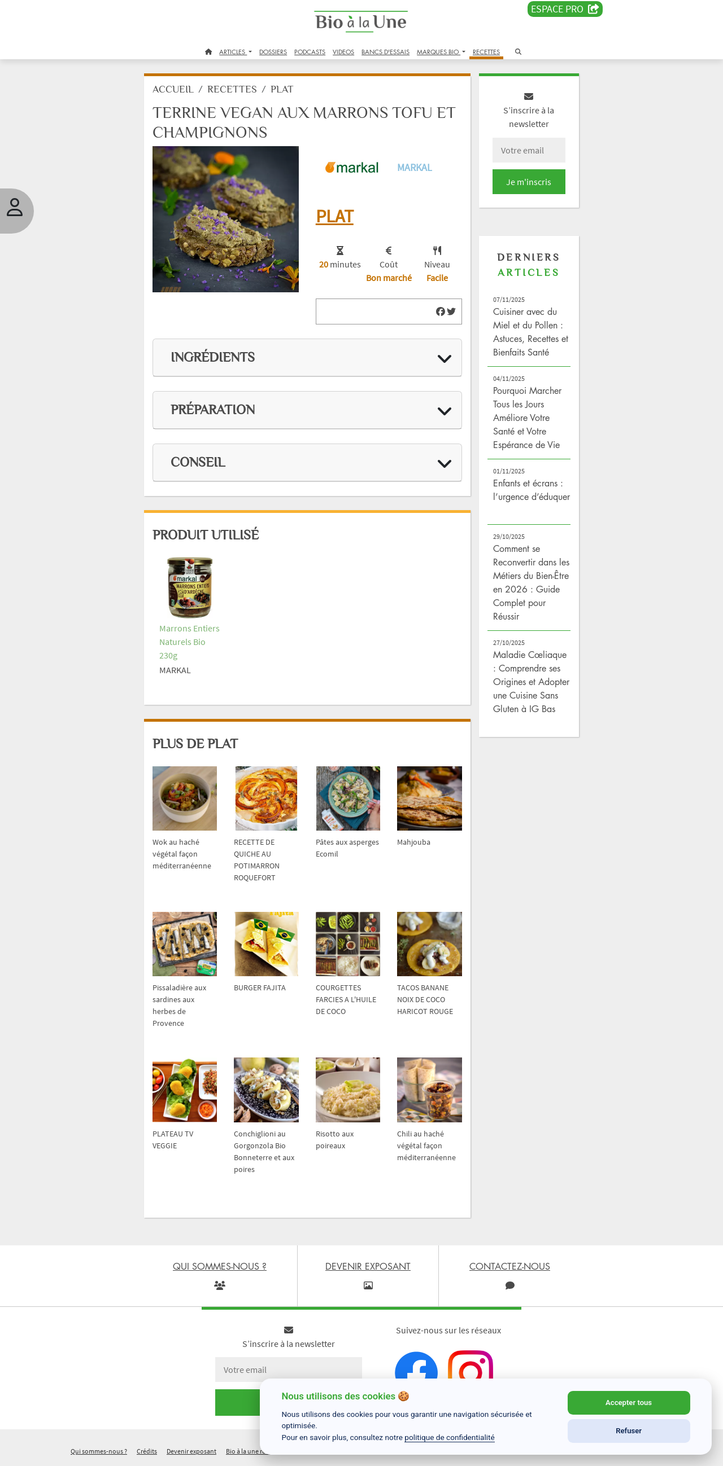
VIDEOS (343, 51)
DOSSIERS (273, 51)
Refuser (629, 1431)
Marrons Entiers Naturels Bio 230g (189, 641)
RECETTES (486, 51)
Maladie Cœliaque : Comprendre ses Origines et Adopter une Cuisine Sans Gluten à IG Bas (531, 681)
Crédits (147, 1451)
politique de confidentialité (449, 1437)
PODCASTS (309, 51)
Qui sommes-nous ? (99, 1451)
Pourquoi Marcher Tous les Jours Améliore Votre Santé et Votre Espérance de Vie (527, 417)
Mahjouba (413, 842)
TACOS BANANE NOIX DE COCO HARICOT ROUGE (425, 999)
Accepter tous (629, 1402)
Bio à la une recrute (253, 1451)
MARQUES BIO (438, 51)
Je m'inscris (528, 181)
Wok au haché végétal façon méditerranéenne (182, 854)
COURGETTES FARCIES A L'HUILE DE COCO (346, 999)
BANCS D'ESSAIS (386, 51)
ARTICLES (233, 51)
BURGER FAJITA (260, 987)
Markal (414, 167)
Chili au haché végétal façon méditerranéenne (426, 1145)
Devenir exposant (191, 1451)
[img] (440, 311)
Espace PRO (565, 9)
